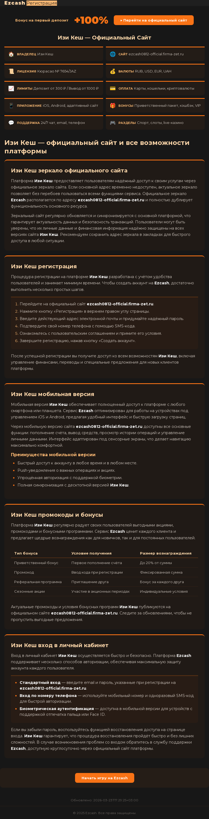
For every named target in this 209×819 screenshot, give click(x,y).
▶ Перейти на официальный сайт (153, 20)
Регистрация (41, 3)
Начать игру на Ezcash (105, 778)
